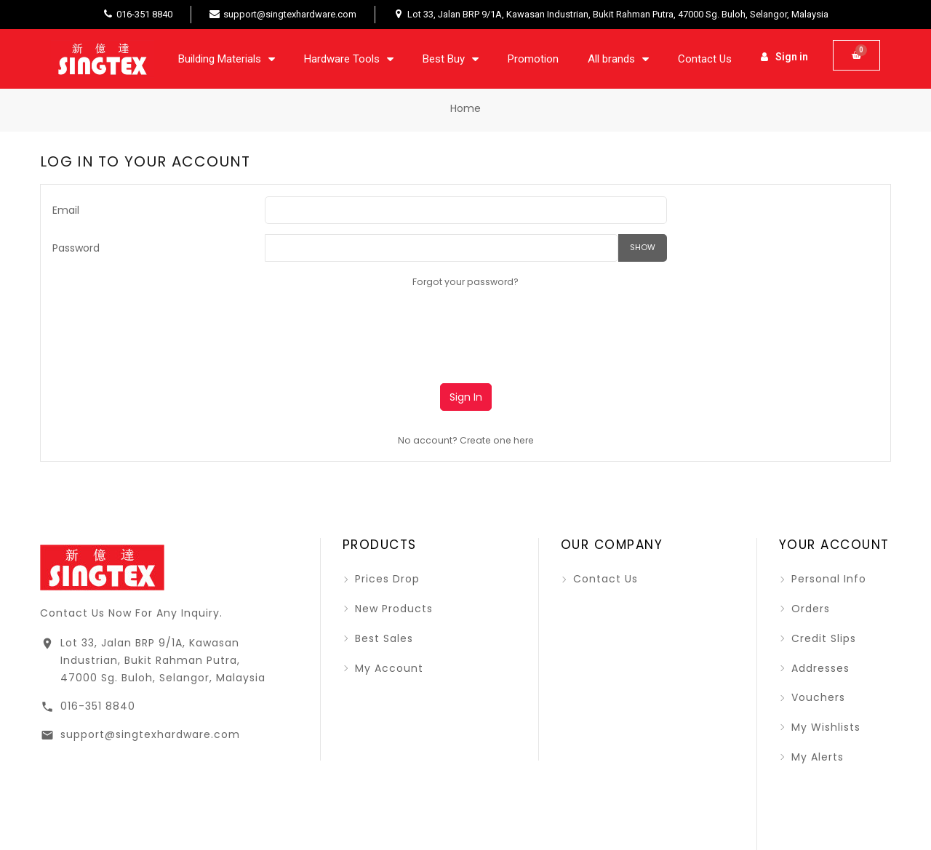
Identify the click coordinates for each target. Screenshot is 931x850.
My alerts (816, 757)
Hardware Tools (348, 59)
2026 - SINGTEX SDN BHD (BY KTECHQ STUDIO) (446, 830)
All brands (618, 59)
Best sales (382, 638)
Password (76, 248)
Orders (809, 608)
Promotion (533, 58)
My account (387, 668)
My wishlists (824, 727)
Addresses (819, 668)
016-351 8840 (97, 699)
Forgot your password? (465, 282)
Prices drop (385, 579)
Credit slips (822, 638)
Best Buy (451, 59)
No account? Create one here (466, 440)
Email (65, 210)
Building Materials (226, 59)
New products (392, 608)
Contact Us (705, 58)
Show (642, 247)
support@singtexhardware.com (150, 728)
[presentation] (375, 330)
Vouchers (816, 697)
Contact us (604, 579)
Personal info (827, 579)
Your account (834, 544)
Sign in (465, 397)
